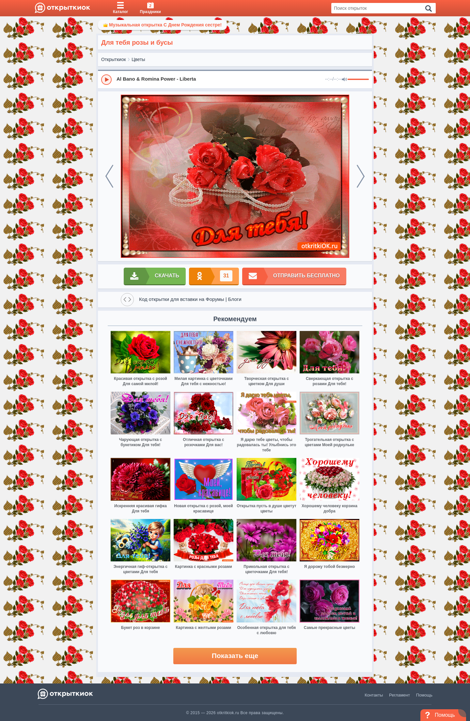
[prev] (109, 176)
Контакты (374, 695)
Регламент (399, 695)
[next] (360, 176)
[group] (235, 79)
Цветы (138, 59)
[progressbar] (358, 79)
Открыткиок (113, 59)
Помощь (424, 695)
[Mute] (344, 79)
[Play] (106, 79)
